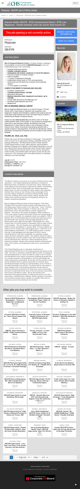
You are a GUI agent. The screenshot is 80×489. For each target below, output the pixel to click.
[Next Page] (14, 457)
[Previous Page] (8, 457)
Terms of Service (35, 466)
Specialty (8, 47)
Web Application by (40, 478)
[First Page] (5, 457)
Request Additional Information (66, 33)
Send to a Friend (66, 41)
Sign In (75, 3)
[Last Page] (17, 457)
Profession (8, 40)
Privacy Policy (45, 466)
